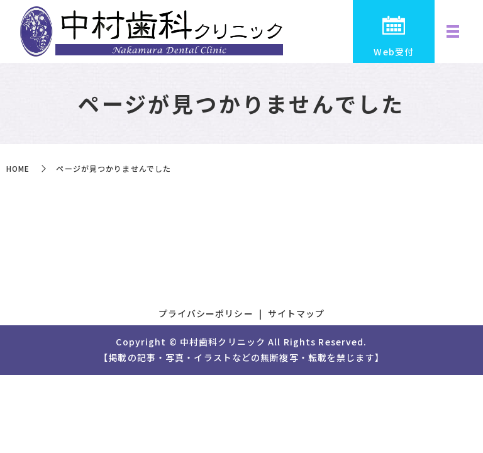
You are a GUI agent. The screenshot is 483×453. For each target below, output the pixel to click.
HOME (18, 168)
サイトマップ (296, 313)
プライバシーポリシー (205, 313)
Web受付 (394, 51)
